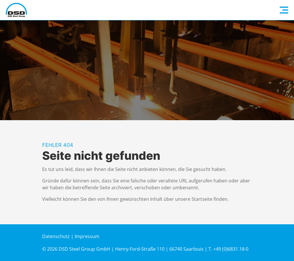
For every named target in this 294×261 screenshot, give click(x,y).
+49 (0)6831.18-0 (230, 249)
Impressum (87, 236)
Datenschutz (56, 236)
